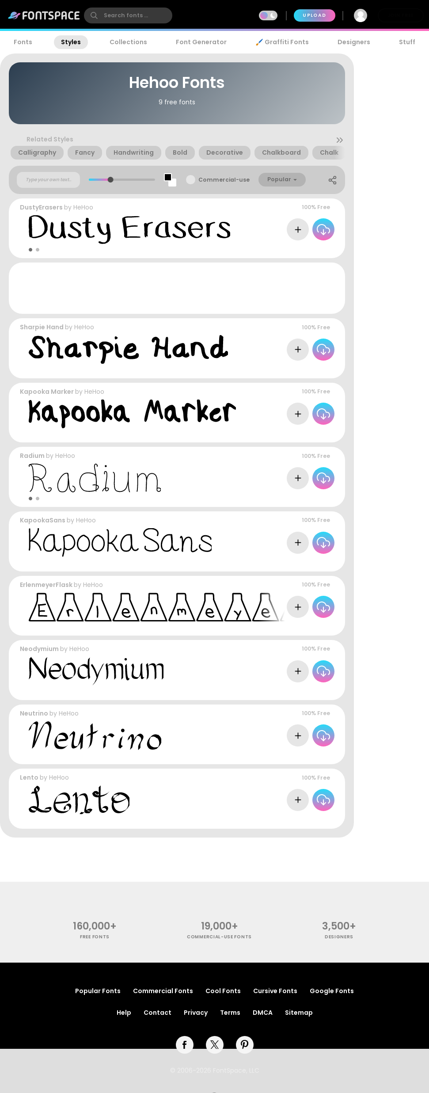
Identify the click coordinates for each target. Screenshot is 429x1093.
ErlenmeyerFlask (46, 584)
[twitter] (215, 1045)
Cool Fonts (223, 990)
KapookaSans (42, 520)
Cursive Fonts (275, 990)
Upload (314, 15)
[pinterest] (245, 1045)
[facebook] (185, 1045)
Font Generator (201, 42)
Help (124, 1012)
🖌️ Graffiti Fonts (281, 42)
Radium (32, 455)
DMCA (263, 1012)
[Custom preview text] (48, 180)
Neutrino (34, 713)
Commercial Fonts (163, 990)
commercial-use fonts (219, 936)
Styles (71, 42)
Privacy (196, 1012)
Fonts (23, 42)
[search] (128, 15)
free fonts (95, 936)
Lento (29, 777)
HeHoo (83, 207)
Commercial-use (224, 179)
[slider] (111, 180)
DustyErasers (41, 207)
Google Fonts (332, 990)
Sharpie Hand (42, 327)
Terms (230, 1012)
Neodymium (39, 648)
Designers (354, 42)
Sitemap (299, 1012)
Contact (157, 1012)
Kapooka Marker (47, 391)
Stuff (407, 42)
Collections (128, 42)
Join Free (400, 15)
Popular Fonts (98, 990)
